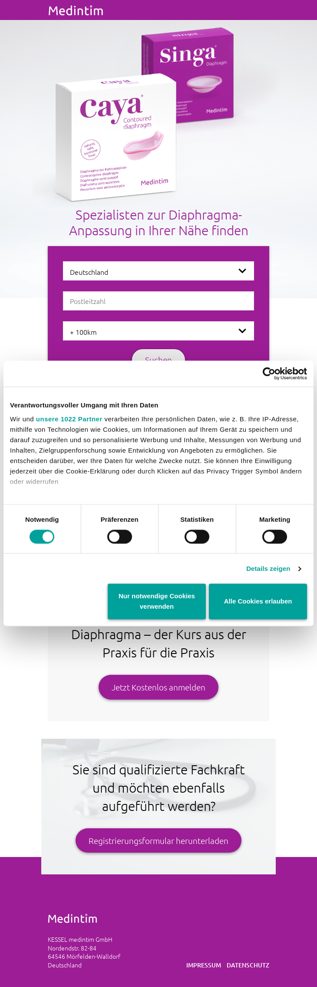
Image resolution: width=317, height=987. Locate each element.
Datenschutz (248, 965)
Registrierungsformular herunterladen (158, 840)
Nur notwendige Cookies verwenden (157, 601)
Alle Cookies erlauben (258, 601)
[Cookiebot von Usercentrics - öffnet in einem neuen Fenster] (269, 373)
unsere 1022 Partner (69, 419)
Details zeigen (268, 568)
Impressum (203, 965)
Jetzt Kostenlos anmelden (158, 687)
